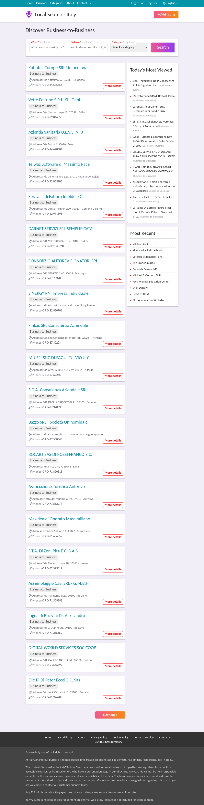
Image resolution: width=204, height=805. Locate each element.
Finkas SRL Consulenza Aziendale (58, 325)
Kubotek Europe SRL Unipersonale (59, 67)
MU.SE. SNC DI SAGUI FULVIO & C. (59, 357)
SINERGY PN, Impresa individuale (58, 293)
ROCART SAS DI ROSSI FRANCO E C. (60, 454)
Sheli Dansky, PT (142, 287)
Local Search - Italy (55, 14)
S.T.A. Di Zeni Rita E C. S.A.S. (53, 551)
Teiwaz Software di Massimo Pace (59, 164)
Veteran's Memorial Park (147, 256)
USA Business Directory (108, 742)
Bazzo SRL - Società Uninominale (58, 422)
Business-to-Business (43, 73)
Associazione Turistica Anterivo (56, 486)
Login (134, 3)
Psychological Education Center (150, 281)
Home (29, 3)
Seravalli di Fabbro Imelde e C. (55, 196)
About (70, 3)
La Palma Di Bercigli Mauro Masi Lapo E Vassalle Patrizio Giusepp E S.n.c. (152, 212)
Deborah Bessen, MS (144, 269)
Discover (41, 3)
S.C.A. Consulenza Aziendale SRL (57, 389)
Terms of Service (144, 737)
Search (163, 47)
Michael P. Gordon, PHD (146, 275)
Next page (110, 715)
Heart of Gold (140, 294)
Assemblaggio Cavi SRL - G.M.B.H (58, 583)
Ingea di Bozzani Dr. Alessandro (56, 615)
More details (113, 86)
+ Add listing (166, 14)
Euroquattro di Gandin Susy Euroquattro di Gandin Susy (148, 111)
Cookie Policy (120, 737)
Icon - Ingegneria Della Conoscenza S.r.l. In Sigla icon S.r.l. (153, 85)
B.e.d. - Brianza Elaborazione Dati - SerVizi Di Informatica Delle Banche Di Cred (153, 141)
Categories (56, 3)
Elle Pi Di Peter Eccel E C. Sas (54, 680)
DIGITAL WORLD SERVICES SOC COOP (62, 647)
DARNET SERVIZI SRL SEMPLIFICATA (60, 228)
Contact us (84, 3)
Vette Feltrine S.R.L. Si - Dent (54, 99)
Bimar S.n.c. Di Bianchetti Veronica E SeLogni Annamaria (153, 126)
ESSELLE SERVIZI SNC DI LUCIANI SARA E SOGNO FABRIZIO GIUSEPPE (153, 156)
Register (152, 3)
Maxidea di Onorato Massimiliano (59, 518)
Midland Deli (140, 244)
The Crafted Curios (143, 263)
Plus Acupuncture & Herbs (148, 300)
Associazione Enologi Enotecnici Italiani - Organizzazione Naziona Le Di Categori (153, 186)
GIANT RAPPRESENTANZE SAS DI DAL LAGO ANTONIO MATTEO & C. (152, 171)
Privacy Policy (99, 737)
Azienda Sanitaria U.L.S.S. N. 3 (55, 132)
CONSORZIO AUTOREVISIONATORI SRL (63, 261)
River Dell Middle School (147, 250)
